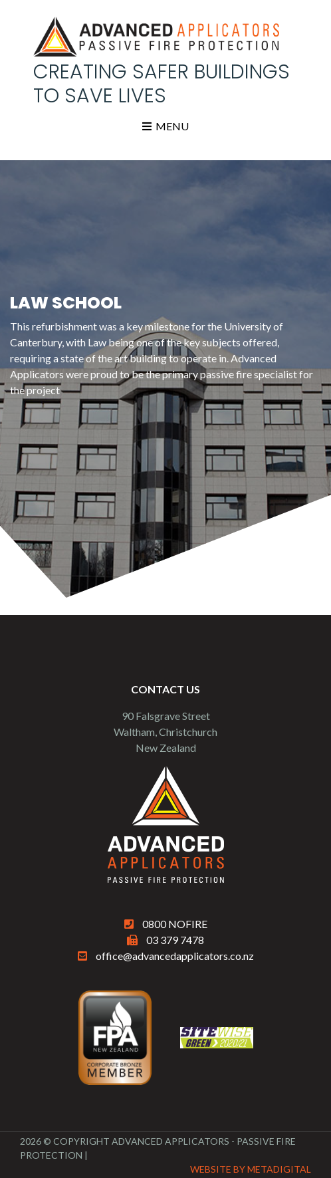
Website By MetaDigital (250, 1169)
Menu (165, 126)
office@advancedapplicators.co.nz (175, 955)
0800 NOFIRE (174, 923)
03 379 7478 (175, 939)
